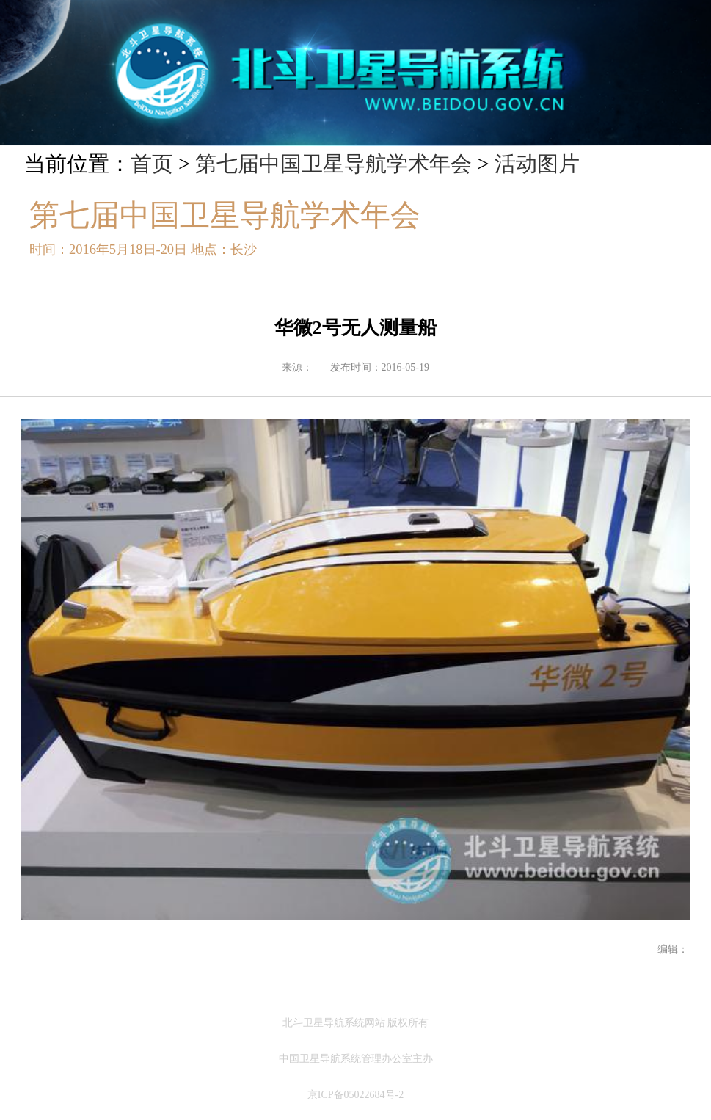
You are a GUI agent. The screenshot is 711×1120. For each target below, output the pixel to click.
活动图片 (537, 163)
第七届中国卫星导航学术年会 (333, 163)
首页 (152, 163)
